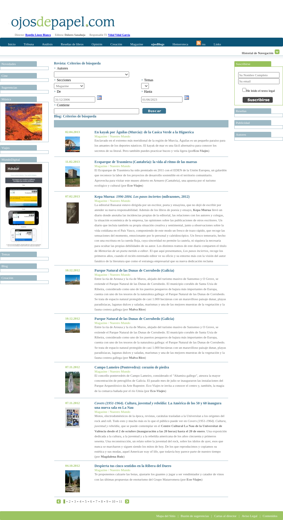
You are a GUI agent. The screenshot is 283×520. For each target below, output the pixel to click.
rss (200, 43)
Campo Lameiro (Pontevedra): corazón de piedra (132, 367)
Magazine (136, 44)
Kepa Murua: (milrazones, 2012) (142, 197)
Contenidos (270, 516)
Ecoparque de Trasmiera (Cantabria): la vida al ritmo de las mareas (146, 162)
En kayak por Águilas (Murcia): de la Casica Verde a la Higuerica (144, 132)
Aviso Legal (249, 516)
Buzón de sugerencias (195, 516)
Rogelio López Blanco (38, 35)
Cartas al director (225, 516)
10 (113, 501)
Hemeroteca (180, 44)
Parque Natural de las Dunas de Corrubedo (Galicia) (134, 270)
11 (120, 501)
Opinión (97, 44)
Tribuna (29, 44)
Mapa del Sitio (165, 516)
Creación (116, 44)
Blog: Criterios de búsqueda (75, 116)
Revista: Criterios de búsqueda (77, 63)
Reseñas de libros (72, 44)
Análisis (47, 44)
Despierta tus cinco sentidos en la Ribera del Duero (133, 466)
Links (217, 44)
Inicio (12, 44)
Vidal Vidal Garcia (119, 35)
